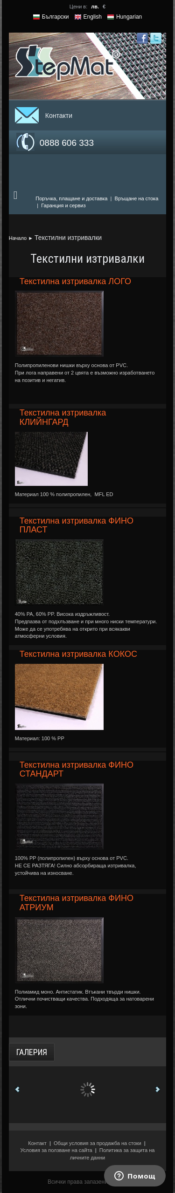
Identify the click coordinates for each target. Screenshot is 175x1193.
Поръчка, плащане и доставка (71, 198)
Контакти (58, 115)
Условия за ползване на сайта (56, 1150)
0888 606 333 (67, 143)
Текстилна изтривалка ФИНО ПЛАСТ (76, 525)
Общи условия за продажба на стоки (97, 1143)
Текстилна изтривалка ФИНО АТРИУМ (76, 902)
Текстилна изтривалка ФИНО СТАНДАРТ (76, 769)
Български (55, 17)
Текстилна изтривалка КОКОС (78, 654)
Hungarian (129, 17)
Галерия (31, 1052)
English (93, 17)
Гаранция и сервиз (63, 205)
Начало (18, 238)
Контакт (37, 1143)
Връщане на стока (137, 198)
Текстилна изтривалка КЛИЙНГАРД (63, 417)
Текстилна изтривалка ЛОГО (75, 281)
